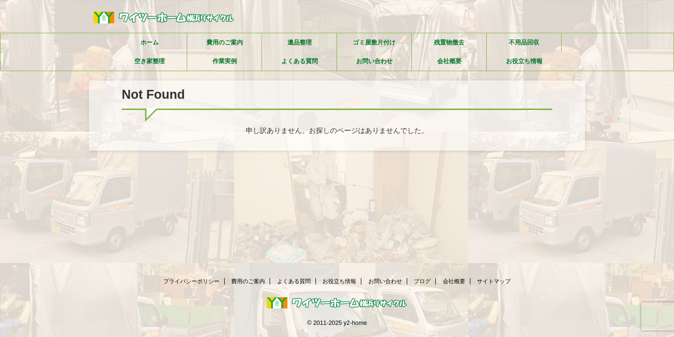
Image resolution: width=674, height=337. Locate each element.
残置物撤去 (449, 42)
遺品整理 (299, 42)
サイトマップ (494, 281)
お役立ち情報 (524, 61)
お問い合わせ (374, 61)
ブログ (422, 281)
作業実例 (224, 61)
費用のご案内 (224, 42)
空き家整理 (149, 61)
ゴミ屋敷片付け (374, 42)
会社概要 (449, 61)
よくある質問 (299, 61)
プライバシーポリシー (191, 281)
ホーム (149, 42)
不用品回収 (524, 42)
